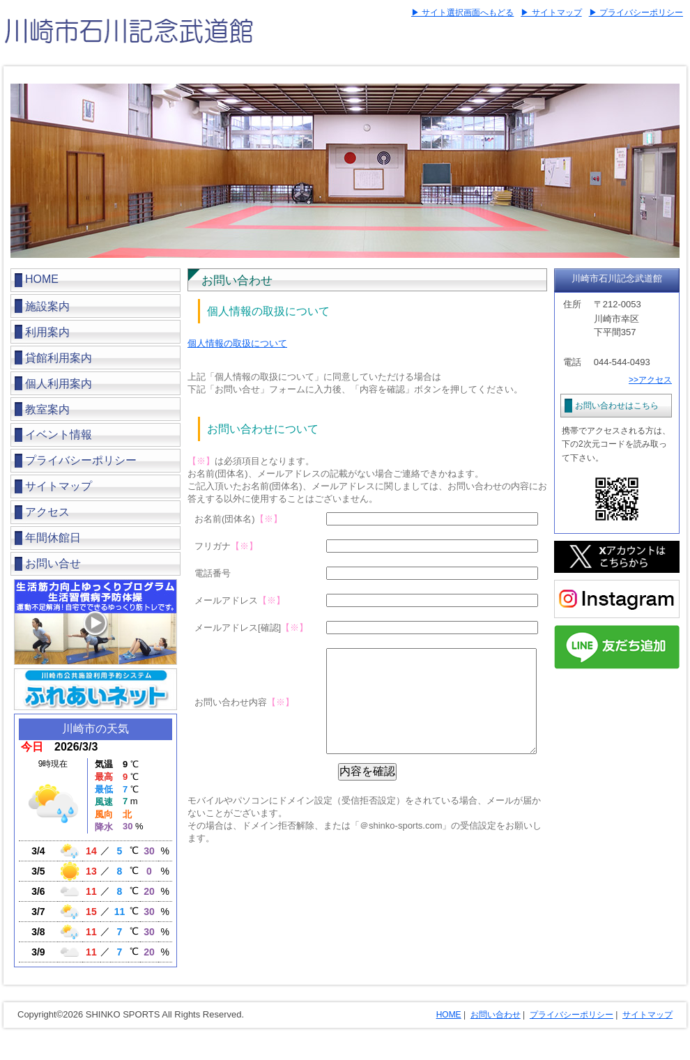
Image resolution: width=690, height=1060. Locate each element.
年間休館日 (53, 538)
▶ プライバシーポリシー (636, 12)
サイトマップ (58, 486)
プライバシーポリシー (81, 460)
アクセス (47, 512)
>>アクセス (650, 380)
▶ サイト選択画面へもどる (462, 12)
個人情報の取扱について (237, 343)
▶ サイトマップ (551, 12)
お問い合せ (53, 563)
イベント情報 (58, 434)
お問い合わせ (495, 1015)
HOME (42, 279)
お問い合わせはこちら (617, 405)
